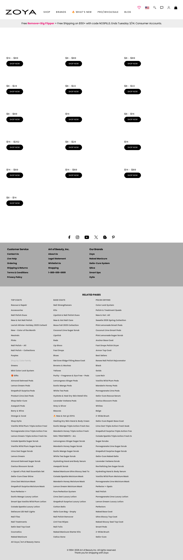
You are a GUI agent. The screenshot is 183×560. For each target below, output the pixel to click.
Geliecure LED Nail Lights (23, 512)
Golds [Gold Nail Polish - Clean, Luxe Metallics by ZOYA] (98, 371)
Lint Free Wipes (60, 522)
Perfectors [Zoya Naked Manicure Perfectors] (101, 507)
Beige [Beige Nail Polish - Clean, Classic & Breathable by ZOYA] (98, 411)
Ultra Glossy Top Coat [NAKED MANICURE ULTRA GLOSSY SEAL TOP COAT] (106, 517)
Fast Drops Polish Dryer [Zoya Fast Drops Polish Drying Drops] (107, 345)
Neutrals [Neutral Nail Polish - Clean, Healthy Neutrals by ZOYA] (15, 335)
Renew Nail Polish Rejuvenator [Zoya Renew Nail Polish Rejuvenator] (111, 361)
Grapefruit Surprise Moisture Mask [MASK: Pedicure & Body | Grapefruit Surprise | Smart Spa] (28, 486)
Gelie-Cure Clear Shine (22, 476)
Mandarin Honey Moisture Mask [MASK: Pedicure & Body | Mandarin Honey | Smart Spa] (69, 481)
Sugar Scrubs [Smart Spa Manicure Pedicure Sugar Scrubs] (102, 441)
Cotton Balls (59, 507)
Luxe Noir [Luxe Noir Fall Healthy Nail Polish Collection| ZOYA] (100, 376)
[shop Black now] (91, 110)
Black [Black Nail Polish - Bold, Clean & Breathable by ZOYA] (98, 366)
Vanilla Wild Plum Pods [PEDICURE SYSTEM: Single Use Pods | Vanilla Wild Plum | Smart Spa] (107, 381)
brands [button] (61, 12)
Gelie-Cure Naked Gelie (107, 456)
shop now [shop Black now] (74, 119)
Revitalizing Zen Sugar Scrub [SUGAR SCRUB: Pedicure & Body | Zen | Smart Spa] (110, 466)
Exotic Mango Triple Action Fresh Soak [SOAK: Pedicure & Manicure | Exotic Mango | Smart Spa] (71, 426)
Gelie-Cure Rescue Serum (108, 396)
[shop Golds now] (33, 138)
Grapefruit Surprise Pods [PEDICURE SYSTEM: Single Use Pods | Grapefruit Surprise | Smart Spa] (23, 391)
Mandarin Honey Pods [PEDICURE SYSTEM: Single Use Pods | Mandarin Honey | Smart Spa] (106, 386)
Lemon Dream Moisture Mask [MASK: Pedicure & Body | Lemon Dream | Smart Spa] (67, 486)
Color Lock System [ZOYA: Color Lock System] (105, 305)
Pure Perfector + (18, 492)
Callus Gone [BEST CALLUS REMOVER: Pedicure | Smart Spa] (59, 537)
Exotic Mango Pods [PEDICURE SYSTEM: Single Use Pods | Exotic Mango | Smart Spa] (62, 386)
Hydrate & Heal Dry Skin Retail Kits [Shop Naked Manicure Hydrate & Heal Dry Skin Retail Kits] (70, 396)
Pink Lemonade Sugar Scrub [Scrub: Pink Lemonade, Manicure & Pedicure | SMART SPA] (109, 335)
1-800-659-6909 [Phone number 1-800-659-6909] (57, 273)
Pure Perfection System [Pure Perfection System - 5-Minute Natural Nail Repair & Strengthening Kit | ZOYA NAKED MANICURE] (64, 492)
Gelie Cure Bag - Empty (64, 512)
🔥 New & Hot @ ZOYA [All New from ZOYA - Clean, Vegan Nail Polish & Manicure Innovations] (64, 416)
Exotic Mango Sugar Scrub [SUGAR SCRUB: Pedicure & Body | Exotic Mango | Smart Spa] (66, 451)
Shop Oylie (16, 421)
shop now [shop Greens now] (133, 92)
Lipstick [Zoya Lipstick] (57, 335)
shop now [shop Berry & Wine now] (15, 175)
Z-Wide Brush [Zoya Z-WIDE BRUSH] (102, 532)
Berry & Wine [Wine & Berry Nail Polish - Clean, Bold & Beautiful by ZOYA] (17, 411)
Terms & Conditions (17, 273)
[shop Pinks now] (91, 54)
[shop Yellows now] (150, 110)
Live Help (12, 259)
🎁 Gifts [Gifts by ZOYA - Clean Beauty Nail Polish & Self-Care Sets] (14, 376)
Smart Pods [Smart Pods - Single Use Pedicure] (101, 527)
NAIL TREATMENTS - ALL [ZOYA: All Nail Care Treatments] (64, 436)
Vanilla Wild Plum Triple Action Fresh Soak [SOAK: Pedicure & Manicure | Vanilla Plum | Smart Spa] (29, 426)
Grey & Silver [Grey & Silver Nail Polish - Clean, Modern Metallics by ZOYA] (59, 406)
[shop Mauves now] (91, 166)
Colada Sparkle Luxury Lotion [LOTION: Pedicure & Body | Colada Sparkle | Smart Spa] (25, 507)
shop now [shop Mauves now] (74, 175)
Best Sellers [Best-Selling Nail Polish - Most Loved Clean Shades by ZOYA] (101, 355)
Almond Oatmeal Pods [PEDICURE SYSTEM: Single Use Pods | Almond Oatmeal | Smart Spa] (22, 381)
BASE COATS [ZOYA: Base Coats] (59, 300)
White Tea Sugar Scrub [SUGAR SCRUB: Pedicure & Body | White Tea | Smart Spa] (64, 456)
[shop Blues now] (91, 82)
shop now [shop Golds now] (15, 147)
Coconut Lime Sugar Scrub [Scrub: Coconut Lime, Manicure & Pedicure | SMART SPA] (66, 330)
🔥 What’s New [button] (82, 12)
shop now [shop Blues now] (74, 92)
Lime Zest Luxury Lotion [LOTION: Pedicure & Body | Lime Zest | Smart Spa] (65, 497)
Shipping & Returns (17, 268)
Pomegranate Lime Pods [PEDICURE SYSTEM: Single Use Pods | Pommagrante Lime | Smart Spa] (108, 391)
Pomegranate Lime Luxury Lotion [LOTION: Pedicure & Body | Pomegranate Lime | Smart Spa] (112, 497)
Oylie (92, 277)
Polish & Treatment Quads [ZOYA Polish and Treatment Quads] (109, 310)
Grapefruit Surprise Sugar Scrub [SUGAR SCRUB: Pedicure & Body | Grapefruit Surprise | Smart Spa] (111, 451)
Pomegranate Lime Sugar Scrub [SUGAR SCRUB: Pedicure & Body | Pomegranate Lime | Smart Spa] (111, 446)
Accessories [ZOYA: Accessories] (17, 310)
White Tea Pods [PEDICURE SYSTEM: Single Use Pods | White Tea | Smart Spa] (60, 391)
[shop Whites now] (150, 138)
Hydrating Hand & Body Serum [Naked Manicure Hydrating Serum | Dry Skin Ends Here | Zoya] (111, 471)
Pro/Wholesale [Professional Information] (108, 12)
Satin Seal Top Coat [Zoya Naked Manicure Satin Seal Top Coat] (20, 527)
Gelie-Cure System (99, 263)
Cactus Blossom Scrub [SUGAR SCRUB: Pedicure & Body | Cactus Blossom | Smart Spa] (22, 466)
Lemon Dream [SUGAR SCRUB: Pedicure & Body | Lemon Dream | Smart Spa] (18, 456)
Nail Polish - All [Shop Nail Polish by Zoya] (18, 345)
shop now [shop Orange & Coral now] (15, 203)
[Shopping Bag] (176, 8)
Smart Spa (95, 273)
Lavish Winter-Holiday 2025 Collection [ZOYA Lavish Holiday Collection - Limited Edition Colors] (29, 325)
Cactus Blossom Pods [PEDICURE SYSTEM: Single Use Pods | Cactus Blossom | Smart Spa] (106, 401)
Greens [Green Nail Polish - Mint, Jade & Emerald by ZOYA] (14, 366)
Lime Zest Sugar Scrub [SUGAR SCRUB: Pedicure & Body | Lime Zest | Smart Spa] (22, 451)
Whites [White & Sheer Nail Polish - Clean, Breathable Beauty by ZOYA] (99, 406)
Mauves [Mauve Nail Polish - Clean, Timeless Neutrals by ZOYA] (57, 411)
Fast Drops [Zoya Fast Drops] (58, 350)
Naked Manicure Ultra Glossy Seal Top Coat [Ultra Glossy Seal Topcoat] (71, 471)
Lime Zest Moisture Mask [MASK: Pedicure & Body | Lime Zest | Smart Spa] (23, 481)
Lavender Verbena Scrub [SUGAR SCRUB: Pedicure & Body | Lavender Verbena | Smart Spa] (108, 461)
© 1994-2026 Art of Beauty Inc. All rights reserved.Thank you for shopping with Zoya (91, 551)
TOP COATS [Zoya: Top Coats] (16, 300)
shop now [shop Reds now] (133, 64)
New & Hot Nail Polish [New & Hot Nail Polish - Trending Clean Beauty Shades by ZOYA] (21, 320)
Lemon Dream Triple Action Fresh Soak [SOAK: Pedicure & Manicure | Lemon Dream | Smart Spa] (29, 436)
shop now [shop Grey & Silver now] (74, 147)
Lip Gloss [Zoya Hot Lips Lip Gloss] (57, 345)
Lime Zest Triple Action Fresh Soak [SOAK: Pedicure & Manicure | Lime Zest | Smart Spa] (112, 426)
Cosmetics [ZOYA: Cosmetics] (16, 532)
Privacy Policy (14, 277)
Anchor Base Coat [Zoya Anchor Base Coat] (104, 340)
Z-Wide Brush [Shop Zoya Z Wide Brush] (102, 416)
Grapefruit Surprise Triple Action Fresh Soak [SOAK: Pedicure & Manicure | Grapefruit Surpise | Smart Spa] (114, 431)
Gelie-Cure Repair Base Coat (110, 421)
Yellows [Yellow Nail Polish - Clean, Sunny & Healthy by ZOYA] (57, 371)
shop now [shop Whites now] (133, 147)
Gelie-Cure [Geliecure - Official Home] (101, 537)
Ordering (12, 263)
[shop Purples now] (33, 82)
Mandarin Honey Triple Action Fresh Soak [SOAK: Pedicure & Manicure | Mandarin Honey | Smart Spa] (71, 431)
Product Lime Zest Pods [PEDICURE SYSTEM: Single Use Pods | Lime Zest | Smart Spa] (22, 396)
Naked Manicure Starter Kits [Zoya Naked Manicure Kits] (67, 532)
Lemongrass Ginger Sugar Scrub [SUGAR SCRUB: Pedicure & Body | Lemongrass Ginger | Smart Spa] (69, 441)
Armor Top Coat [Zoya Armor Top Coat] (103, 350)
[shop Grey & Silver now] (91, 138)
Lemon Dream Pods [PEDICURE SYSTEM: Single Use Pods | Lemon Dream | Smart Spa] (20, 386)
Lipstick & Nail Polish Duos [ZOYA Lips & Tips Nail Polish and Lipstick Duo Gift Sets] (66, 315)
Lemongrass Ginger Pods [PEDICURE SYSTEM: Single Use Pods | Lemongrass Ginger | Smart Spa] (65, 381)
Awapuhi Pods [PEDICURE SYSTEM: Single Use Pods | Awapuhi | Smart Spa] (18, 406)
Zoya (92, 254)
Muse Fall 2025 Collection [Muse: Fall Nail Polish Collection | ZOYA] (66, 325)
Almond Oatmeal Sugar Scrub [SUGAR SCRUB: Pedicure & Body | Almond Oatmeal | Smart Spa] (25, 461)
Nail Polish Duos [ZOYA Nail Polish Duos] (19, 315)
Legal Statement (57, 259)
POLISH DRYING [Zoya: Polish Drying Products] (103, 300)
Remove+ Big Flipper (41, 23)
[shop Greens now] (150, 82)
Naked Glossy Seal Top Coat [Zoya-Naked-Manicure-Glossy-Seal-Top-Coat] (109, 522)
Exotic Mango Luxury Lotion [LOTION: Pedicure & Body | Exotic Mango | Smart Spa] (24, 497)
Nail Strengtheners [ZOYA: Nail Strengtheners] (62, 305)
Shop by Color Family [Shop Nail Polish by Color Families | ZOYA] (21, 361)
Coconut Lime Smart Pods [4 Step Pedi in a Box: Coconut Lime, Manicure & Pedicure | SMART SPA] (108, 330)
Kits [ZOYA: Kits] (55, 310)
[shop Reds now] (150, 54)
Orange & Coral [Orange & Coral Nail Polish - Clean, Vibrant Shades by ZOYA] (18, 416)
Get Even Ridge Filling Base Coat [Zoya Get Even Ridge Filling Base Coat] (69, 361)
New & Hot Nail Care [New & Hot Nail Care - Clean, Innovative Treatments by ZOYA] (63, 320)
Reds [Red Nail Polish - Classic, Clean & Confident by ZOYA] (55, 340)
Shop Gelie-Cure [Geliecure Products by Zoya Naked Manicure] (19, 401)
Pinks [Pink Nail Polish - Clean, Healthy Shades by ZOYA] (13, 340)
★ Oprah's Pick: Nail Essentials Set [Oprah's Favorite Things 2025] (27, 471)
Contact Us (13, 254)
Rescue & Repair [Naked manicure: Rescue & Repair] (19, 305)
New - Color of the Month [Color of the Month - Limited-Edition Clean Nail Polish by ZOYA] (23, 330)
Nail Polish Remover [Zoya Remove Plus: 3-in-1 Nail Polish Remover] (63, 517)
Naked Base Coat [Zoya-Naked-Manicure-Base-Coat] (104, 512)
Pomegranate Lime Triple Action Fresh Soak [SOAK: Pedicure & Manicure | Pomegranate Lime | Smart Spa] (29, 431)
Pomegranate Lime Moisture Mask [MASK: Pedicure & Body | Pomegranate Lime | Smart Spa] (112, 481)
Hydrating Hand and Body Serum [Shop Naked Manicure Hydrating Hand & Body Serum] (69, 461)
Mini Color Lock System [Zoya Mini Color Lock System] (22, 371)
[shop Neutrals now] (33, 54)
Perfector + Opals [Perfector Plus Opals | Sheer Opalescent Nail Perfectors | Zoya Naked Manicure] (104, 486)
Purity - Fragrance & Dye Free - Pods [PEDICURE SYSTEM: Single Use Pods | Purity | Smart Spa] (71, 376)
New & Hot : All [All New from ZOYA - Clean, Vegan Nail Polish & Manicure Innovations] (103, 315)
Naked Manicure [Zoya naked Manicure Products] (19, 537)
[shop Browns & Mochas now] (33, 110)
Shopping (53, 268)
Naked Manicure (98, 259)
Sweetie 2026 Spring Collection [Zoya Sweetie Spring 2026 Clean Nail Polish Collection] (111, 320)
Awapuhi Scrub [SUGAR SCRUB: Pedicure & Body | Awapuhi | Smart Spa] (60, 466)
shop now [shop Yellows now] (133, 119)
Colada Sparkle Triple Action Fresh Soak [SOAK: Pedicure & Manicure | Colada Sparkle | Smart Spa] (114, 436)
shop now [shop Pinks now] (74, 64)
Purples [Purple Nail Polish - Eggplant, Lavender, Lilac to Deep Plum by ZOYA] (14, 355)
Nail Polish (101, 492)
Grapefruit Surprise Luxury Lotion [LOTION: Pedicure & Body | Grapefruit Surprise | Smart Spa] (69, 502)
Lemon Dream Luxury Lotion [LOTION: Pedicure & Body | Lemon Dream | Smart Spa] (109, 502)
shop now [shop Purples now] (15, 92)
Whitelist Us (54, 263)
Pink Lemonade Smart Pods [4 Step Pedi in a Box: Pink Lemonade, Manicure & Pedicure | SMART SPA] (109, 325)
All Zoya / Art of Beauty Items (25, 542)
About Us (53, 254)
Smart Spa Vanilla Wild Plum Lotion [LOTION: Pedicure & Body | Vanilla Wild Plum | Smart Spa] (28, 502)
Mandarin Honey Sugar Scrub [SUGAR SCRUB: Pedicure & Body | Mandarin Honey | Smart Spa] (67, 446)
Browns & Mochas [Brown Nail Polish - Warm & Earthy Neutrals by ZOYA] (62, 366)
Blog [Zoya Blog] (127, 12)
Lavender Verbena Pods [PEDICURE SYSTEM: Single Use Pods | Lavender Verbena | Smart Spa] (64, 401)
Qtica (92, 268)
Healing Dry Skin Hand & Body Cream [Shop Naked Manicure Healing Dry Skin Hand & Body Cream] (71, 421)
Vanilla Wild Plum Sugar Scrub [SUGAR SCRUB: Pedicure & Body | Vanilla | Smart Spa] (26, 446)
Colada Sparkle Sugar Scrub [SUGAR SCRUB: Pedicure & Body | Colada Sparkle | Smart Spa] (24, 441)
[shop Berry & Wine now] (33, 166)
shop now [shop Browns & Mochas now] (15, 119)
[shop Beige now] (150, 166)
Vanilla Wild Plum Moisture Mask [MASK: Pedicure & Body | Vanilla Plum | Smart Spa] (112, 476)
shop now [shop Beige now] (133, 175)
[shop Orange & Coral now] (33, 194)
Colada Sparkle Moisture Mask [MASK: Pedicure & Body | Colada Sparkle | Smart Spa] (68, 476)
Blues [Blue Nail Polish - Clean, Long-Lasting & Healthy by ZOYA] (56, 355)
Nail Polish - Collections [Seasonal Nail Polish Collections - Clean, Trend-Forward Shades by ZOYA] (23, 350)
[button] (21, 12)
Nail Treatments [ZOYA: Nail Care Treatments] (19, 522)
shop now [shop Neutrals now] (15, 64)
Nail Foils (58, 527)
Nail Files (15, 517)
